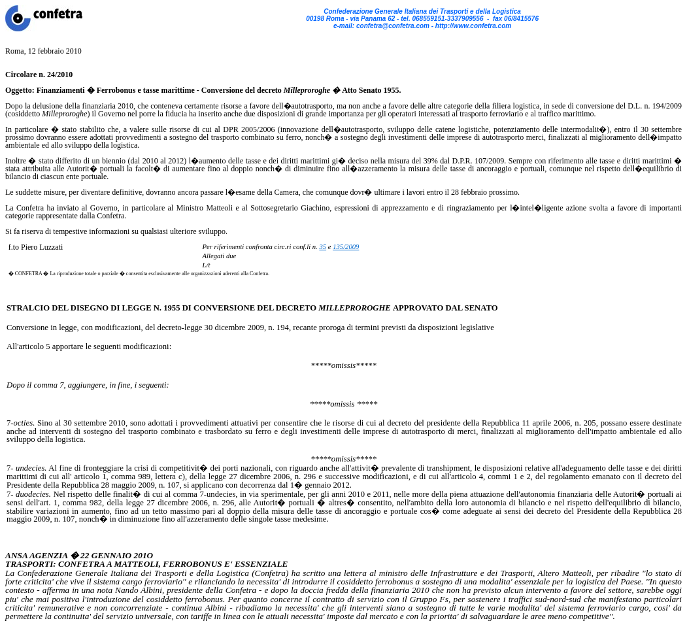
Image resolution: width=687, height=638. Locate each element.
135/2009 (346, 246)
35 (322, 246)
